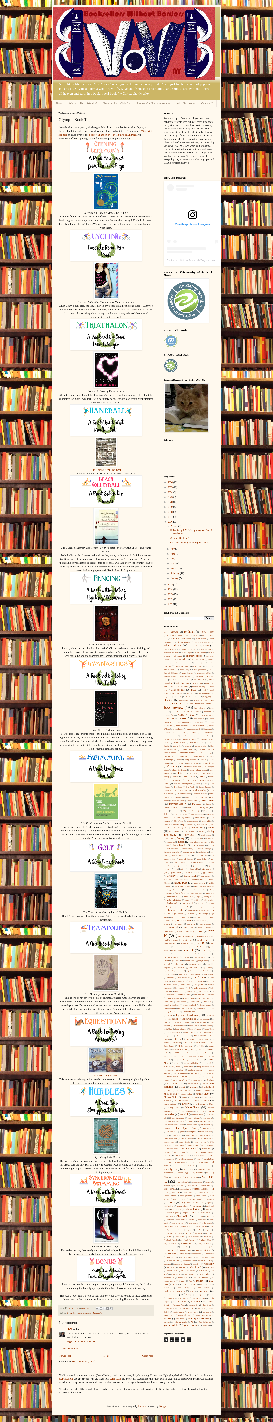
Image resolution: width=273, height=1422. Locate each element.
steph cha (207, 1236)
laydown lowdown (187, 1015)
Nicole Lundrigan (177, 1118)
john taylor (179, 964)
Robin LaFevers (179, 1199)
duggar (208, 804)
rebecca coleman (191, 1177)
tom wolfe (203, 1288)
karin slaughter (179, 981)
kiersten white (184, 994)
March (174, 568)
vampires (195, 1301)
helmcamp (210, 893)
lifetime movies (180, 1026)
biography (168, 697)
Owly (166, 1135)
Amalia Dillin (180, 659)
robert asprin (189, 1192)
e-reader (175, 811)
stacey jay (199, 1233)
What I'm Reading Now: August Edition (189, 542)
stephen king (187, 1243)
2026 (170, 482)
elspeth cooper (192, 821)
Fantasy (180, 838)
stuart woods (197, 1247)
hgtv (198, 896)
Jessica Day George (198, 947)
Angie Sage (197, 666)
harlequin (189, 890)
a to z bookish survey (181, 638)
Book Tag (71, 1313)
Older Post (147, 1355)
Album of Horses (188, 649)
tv (177, 1294)
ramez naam (169, 1173)
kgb (213, 991)
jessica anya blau (180, 947)
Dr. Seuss (196, 804)
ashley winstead (184, 680)
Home (59, 103)
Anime (208, 666)
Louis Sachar (201, 1043)
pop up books (206, 1152)
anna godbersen (200, 670)
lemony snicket (189, 1019)
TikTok (175, 1284)
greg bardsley (206, 876)
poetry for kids (180, 1152)
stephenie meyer (170, 1247)
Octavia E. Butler (204, 1121)
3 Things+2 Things (174, 635)
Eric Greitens (202, 824)
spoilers (199, 1230)
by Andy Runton (106, 1075)
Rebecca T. (97, 1313)
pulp (198, 1159)
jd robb (179, 932)
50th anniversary (192, 635)
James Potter (201, 920)
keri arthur (191, 991)
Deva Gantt (177, 797)
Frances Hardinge (204, 849)
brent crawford (182, 725)
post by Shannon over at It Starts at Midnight (113, 134)
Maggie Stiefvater (180, 1049)
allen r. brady (200, 652)
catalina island (179, 742)
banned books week (179, 686)
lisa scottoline (200, 1035)
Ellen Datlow (200, 818)
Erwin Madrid (174, 831)
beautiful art (177, 693)
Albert (206, 645)
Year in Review (205, 1322)
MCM (184, 1077)
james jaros (186, 917)
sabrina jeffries (182, 1206)
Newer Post (65, 1355)
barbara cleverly (198, 687)
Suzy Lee (196, 1264)
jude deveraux (193, 971)
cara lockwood (187, 736)
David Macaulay (198, 790)
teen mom (203, 1271)
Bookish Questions (186, 715)
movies (195, 1100)
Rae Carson (188, 1169)
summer (170, 1250)
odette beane (192, 1125)
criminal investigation (183, 784)
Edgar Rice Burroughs (191, 811)
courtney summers (174, 780)
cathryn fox (176, 746)
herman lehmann (173, 896)
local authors (203, 1039)
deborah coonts (200, 794)
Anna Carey (184, 670)
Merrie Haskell (208, 1087)
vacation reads (179, 1301)
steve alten (184, 1247)
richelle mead (206, 1185)
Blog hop (207, 697)
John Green (189, 960)
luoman (142, 1406)
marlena (177, 1063)
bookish (207, 711)
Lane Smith (168, 1002)
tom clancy (183, 1288)
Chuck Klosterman (179, 770)
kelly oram (178, 991)
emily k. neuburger (171, 824)
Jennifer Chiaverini (204, 936)
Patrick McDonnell (204, 1138)
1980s (203, 632)
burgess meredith (193, 729)
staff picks (210, 1233)
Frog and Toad (202, 855)
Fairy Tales (189, 835)
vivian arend (169, 1308)
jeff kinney (190, 932)
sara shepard (197, 1206)
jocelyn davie (206, 954)
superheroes (196, 1254)
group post (180, 882)
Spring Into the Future (173, 1233)
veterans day (193, 1305)
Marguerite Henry (181, 1060)
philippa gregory (207, 1145)
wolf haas (180, 1319)
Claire (179, 773)
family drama (206, 835)
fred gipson (203, 852)
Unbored (170, 1298)
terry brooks (176, 1274)
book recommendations (200, 703)
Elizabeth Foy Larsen (181, 818)
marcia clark (179, 1056)
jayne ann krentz (204, 927)
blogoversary (184, 700)
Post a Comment (71, 1348)
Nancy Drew (173, 1108)
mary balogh (207, 1063)
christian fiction (192, 763)
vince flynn (206, 1305)
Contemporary (188, 776)
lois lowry (177, 1043)
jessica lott (175, 950)
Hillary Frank (209, 896)
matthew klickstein (175, 1070)
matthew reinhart (195, 1070)
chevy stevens (190, 760)
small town (202, 1220)
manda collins (189, 1053)
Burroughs (207, 729)
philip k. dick (193, 1145)
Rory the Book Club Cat (116, 103)
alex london (206, 649)
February (175, 573)
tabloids (182, 1267)
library (187, 1022)
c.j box (182, 732)
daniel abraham (205, 787)
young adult (171, 1325)
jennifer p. (187, 940)
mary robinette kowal (205, 1066)
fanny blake (168, 838)
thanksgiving (183, 1278)
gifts (183, 869)
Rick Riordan (170, 1189)
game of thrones (186, 859)
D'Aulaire (178, 787)
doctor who (192, 801)
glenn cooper (176, 872)
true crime (168, 1295)
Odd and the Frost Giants (174, 1125)
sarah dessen (176, 1209)
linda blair (168, 1029)
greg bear (167, 879)
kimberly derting (173, 998)
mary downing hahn (172, 1066)
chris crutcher (177, 763)
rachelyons (170, 1169)
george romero (199, 866)
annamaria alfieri (204, 673)
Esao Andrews (189, 831)
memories (194, 1087)
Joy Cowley (207, 967)
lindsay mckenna (173, 1032)
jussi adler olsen (184, 978)
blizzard (197, 697)
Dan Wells (190, 787)
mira (184, 1097)
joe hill (186, 957)
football (211, 845)
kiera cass (170, 995)
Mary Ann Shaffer (191, 1063)
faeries (201, 831)
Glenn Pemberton (192, 872)
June (173, 553)
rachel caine (177, 1166)
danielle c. (184, 790)
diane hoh (203, 797)
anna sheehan (187, 673)
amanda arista (198, 659)
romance (171, 1202)
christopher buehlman (192, 766)
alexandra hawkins (171, 652)
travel (192, 1291)
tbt (182, 1270)
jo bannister (178, 954)
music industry (170, 1104)
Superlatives (209, 1254)
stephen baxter (170, 1243)
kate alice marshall (196, 981)
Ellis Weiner (179, 821)
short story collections (185, 1220)
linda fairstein (180, 1029)
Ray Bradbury (197, 1173)
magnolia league (205, 1049)
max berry (195, 1073)
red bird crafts (183, 1182)
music (206, 1100)
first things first (180, 845)
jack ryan (174, 917)
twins (212, 1295)
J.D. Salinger (203, 914)
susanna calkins (189, 1260)
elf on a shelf (181, 814)
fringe (189, 855)
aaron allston (201, 639)
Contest (202, 776)
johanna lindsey (200, 957)
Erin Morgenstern (181, 828)
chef (179, 760)
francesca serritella (171, 852)
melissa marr (193, 1084)
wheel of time (184, 1315)
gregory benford (198, 879)
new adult (184, 1114)
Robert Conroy (170, 1196)
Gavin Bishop (179, 862)
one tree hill (171, 1132)
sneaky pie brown (179, 1223)
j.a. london (178, 914)
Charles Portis (183, 756)
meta (169, 1090)
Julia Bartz (207, 971)
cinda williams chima (198, 770)
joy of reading (169, 971)
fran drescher (172, 849)
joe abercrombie (171, 957)
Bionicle (178, 697)
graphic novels (190, 876)
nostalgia (180, 1121)
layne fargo (210, 1015)
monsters (167, 1101)
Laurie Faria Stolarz (206, 1012)
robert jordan (201, 1196)
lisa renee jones (183, 1036)
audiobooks (199, 679)
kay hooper (180, 988)
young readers (191, 1325)
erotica (211, 827)
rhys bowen (192, 1185)
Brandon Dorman (182, 722)
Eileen (167, 814)
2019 (170, 507)
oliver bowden (206, 1125)
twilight (189, 1295)
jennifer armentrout (185, 936)
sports (208, 1230)
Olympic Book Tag (179, 538)
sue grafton (210, 1247)
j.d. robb (190, 914)
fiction (181, 841)
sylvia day (171, 1267)
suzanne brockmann (182, 1264)
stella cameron (194, 1236)
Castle (166, 742)
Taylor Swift (172, 1271)
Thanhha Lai (169, 1278)
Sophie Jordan (201, 1226)
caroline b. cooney (189, 739)
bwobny (210, 260)
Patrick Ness (169, 1142)
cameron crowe (170, 736)
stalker (169, 1236)
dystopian (204, 807)
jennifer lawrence (171, 940)
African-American (184, 642)
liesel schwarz (200, 1022)
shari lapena (198, 1216)
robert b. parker (204, 1192)
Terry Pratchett (190, 1274)
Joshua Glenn (179, 967)
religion (208, 1182)
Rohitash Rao (209, 1199)
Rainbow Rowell (204, 1169)
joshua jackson (193, 967)
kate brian (185, 984)
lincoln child (194, 1026)
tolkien (166, 1288)
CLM (69, 1329)
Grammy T (172, 876)
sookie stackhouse (171, 1226)
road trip (175, 1192)
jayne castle (168, 932)
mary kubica (189, 1066)
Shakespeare (169, 1216)
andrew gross (199, 663)
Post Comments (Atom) (83, 1361)
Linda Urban (209, 1029)
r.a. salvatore (203, 1162)
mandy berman (205, 1053)
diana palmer (190, 797)
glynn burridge (208, 872)
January (175, 578)
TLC (195, 1284)
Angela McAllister (182, 666)
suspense (167, 1264)
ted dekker (191, 1271)
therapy (182, 1281)
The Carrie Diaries (200, 1278)
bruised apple (178, 729)
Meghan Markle (197, 1080)
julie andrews (169, 974)
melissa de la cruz (175, 1083)
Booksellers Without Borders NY (184, 260)
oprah (181, 1132)
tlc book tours (206, 1284)
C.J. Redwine (206, 732)
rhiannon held (178, 1185)
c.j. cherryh (193, 732)
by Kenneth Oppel (106, 469)
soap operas (193, 1223)
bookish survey (205, 715)
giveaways (206, 869)
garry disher (202, 859)
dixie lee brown (178, 801)
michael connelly (203, 1090)
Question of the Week (176, 1162)
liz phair (190, 1039)
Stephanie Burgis (171, 1240)
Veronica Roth (179, 1305)
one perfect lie (208, 1128)
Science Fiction (192, 1209)
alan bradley (194, 646)
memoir (182, 1087)
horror (200, 903)
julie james (195, 974)
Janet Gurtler (188, 927)
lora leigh (188, 1042)
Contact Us (207, 103)
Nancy (211, 1104)
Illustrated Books (175, 910)
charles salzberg (199, 756)
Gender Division (197, 862)
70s (210, 635)
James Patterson (184, 920)
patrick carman (187, 1138)
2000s (212, 632)
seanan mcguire (173, 1213)
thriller (199, 1280)
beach (204, 690)
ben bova (190, 693)
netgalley (200, 1111)
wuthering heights (180, 1322)
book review (174, 707)
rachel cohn (190, 1166)
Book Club (177, 703)
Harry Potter (180, 893)
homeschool (187, 903)
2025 (170, 487)
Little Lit (176, 1039)
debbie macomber (183, 794)
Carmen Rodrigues (171, 739)
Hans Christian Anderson (204, 886)
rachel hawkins (205, 1166)
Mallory (175, 1053)
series (194, 1212)
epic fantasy (187, 824)
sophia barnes (186, 1226)
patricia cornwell (170, 1138)
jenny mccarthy (170, 943)
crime (166, 783)
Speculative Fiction (175, 1230)
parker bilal (190, 1135)
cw (206, 784)
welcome (201, 1308)
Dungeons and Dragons (173, 807)
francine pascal (189, 852)
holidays (197, 900)
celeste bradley (201, 746)
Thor (190, 1281)
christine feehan (208, 763)
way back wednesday (186, 1308)
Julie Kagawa (209, 974)
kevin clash (203, 991)
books (79, 1313)
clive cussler (206, 773)
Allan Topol (187, 652)
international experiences (198, 910)
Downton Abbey (177, 804)
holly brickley (209, 900)
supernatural (172, 1257)
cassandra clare (206, 739)
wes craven (206, 1312)
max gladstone (208, 1073)
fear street (171, 842)
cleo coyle (193, 773)
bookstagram (199, 719)
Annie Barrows (185, 676)
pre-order (167, 1155)
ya (192, 1322)
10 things (189, 631)
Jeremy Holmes (187, 943)
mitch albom (206, 1097)
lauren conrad (169, 1008)
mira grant (193, 1097)
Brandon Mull (198, 722)
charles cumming (204, 753)
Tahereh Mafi (195, 1267)
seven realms (206, 1213)
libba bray (177, 1022)
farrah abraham (196, 838)
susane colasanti (173, 1260)
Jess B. (200, 943)
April (173, 563)
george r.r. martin (181, 866)
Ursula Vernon (199, 1298)
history (187, 900)
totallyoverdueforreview (174, 1291)
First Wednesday (198, 845)
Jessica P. (188, 950)
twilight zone (201, 1295)
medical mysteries (198, 1077)
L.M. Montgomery (204, 998)
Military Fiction (171, 1097)
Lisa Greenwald (205, 1032)
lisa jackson (168, 1036)
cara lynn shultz (204, 736)
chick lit (203, 760)
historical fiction (174, 900)
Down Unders (207, 800)
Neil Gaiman (187, 1111)
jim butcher (205, 950)
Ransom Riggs (182, 1173)
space (212, 1226)
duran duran (191, 807)
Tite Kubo (185, 1284)
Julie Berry (182, 974)
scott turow (210, 1209)
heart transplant (196, 893)
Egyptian (207, 811)
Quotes (191, 1162)
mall (165, 1053)
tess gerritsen (205, 1274)
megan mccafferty (180, 1080)
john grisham (202, 960)
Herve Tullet (188, 896)
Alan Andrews (172, 645)
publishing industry (185, 1159)
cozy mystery (205, 780)
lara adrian (181, 1002)
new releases (197, 1114)
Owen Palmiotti (205, 1132)
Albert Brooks (170, 649)
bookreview (169, 718)
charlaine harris (187, 753)
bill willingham (205, 693)
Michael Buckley (184, 1090)
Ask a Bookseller (185, 103)
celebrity (188, 746)
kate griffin (198, 984)
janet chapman (205, 924)
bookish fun (169, 715)
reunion (167, 1185)
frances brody (187, 849)
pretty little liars (182, 1155)
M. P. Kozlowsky (185, 1046)
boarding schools (200, 700)
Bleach (187, 697)
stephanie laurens (188, 1240)
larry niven (194, 1002)
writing (167, 1322)
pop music (193, 1152)
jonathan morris (195, 964)
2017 (170, 517)
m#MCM (200, 1046)
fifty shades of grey (198, 842)
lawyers (170, 1015)
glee (165, 872)
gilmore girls (194, 869)
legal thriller (172, 1019)
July (173, 549)
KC (189, 988)
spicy (189, 1230)
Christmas (172, 766)
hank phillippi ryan (183, 886)
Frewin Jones (177, 855)
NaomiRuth (192, 1107)
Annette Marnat (170, 676)
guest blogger (199, 883)
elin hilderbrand (197, 814)
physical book (172, 1149)
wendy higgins (178, 1312)
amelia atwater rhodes (182, 663)
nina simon (207, 1118)
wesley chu (169, 1315)
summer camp (185, 1250)
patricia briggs (205, 1135)
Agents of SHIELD (203, 642)
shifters (170, 1220)
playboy (167, 1152)
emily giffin (207, 821)
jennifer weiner (204, 940)
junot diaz (171, 978)
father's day (209, 838)
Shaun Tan (210, 1216)
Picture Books (189, 1148)
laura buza (207, 1002)
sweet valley (209, 1264)
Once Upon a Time (186, 1128)
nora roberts (169, 1121)
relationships (197, 1182)
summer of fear (203, 1250)
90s (165, 638)
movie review (181, 1100)
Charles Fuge (169, 756)
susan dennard (186, 1257)
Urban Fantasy (183, 1298)
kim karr (211, 995)
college (167, 777)
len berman (204, 1019)
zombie (206, 1326)
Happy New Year (174, 890)
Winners (167, 1318)
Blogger (163, 1406)
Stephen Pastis (205, 1243)
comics (176, 777)
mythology (200, 1104)
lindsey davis (189, 1032)
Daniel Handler (170, 790)
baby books (197, 683)
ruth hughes (168, 1206)
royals (209, 1203)
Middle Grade (202, 1093)
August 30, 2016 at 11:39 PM (81, 1341)
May (173, 558)
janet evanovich (171, 927)
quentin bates (209, 1159)
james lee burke (200, 917)
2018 (170, 512)
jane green (191, 924)
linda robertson (195, 1029)
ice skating (210, 907)
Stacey (188, 1233)
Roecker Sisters (194, 1199)
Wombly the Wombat (198, 1318)
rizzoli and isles (201, 1189)
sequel (185, 1213)
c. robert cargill (170, 732)
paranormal (177, 1135)
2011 (170, 604)
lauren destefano (185, 1008)
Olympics (87, 1313)
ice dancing (197, 907)
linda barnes (207, 1026)
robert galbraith (186, 1196)
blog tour (168, 700)
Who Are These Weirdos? (83, 103)
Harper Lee (201, 890)
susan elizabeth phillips (205, 1257)
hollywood (172, 903)
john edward (177, 960)
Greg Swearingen (181, 879)
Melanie (210, 1080)
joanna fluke (192, 954)
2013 (170, 594)
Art (172, 680)
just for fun (199, 977)
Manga (166, 1056)
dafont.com (115, 1378)
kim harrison (199, 995)
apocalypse (199, 676)
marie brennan (197, 1060)
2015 (170, 584)
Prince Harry (199, 1155)
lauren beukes (205, 1005)
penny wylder (200, 1142)
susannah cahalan (205, 1260)
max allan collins (181, 1073)
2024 (170, 492)
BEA (193, 690)
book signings (200, 708)
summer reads (170, 1253)
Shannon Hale (183, 1216)
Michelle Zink (170, 1094)
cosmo (211, 777)
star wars (180, 1236)
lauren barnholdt (189, 1005)
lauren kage (201, 1008)
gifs (176, 869)
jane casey (178, 924)
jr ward (182, 971)
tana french (209, 1267)
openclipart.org (66, 1378)
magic (193, 1049)
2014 (170, 589)
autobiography (182, 683)
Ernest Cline (198, 828)
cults (198, 784)
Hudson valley (184, 907)
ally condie (178, 656)
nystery (191, 1121)
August (174, 526)
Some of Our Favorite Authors (153, 103)
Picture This (206, 1149)
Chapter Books (187, 749)
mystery (185, 1104)
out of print (191, 1132)
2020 (170, 502)
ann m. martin (170, 670)
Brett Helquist (199, 725)
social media (207, 1223)
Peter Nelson (179, 1145)
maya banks (172, 1077)
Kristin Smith (188, 998)
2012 (170, 599)
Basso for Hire (178, 690)
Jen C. (200, 931)
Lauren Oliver (188, 1011)
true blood (204, 1291)
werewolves (193, 1312)
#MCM (174, 631)
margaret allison (196, 1056)
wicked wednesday (203, 1315)
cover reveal (191, 780)
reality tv (177, 1177)
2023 (170, 497)
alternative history (194, 656)
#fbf (165, 632)
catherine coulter (196, 742)
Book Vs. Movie (191, 711)
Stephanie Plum (205, 1240)
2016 (170, 521)
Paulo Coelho (184, 1142)
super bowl (184, 1254)
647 (203, 635)
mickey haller (186, 1094)
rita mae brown (185, 1189)
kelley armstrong (200, 988)
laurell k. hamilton (171, 1005)
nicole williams (194, 1118)
